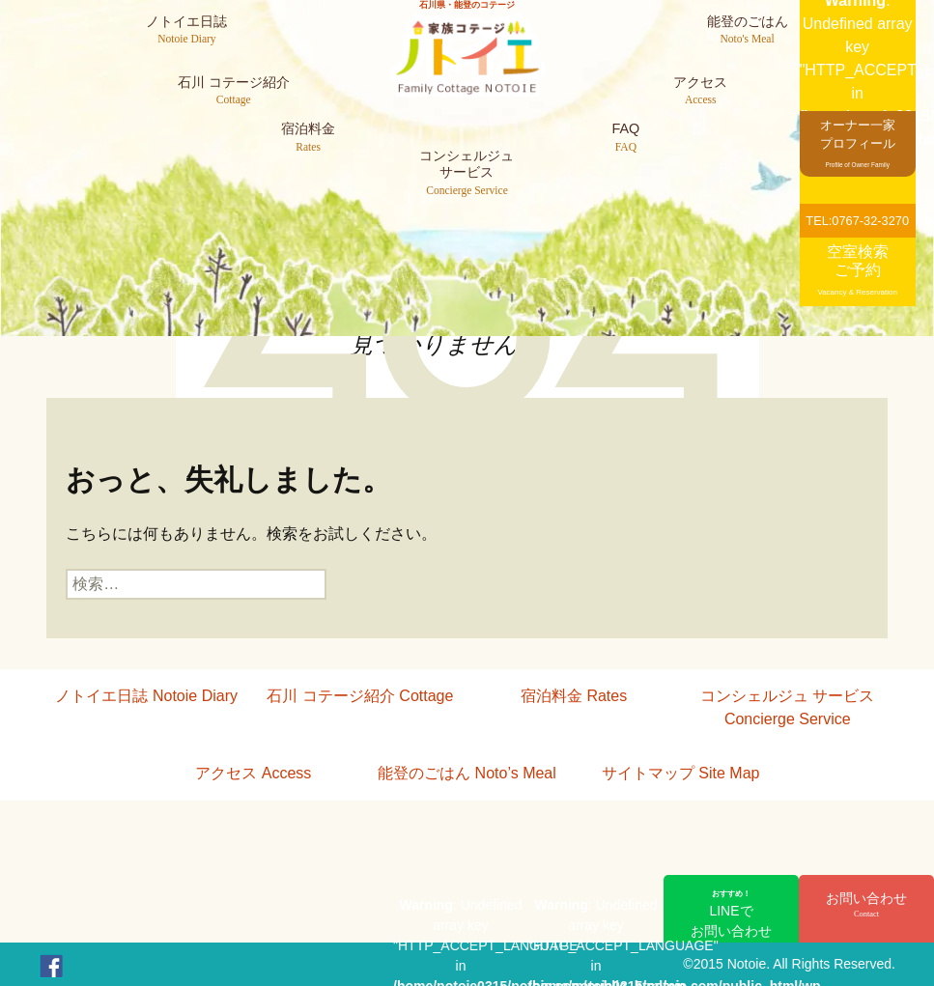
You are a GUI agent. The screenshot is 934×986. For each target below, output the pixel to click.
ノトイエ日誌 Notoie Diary (146, 696)
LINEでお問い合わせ (731, 913)
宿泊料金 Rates (574, 696)
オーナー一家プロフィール (857, 142)
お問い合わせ (866, 905)
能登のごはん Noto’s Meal (467, 773)
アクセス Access (253, 773)
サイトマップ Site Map (681, 773)
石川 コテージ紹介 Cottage (360, 696)
